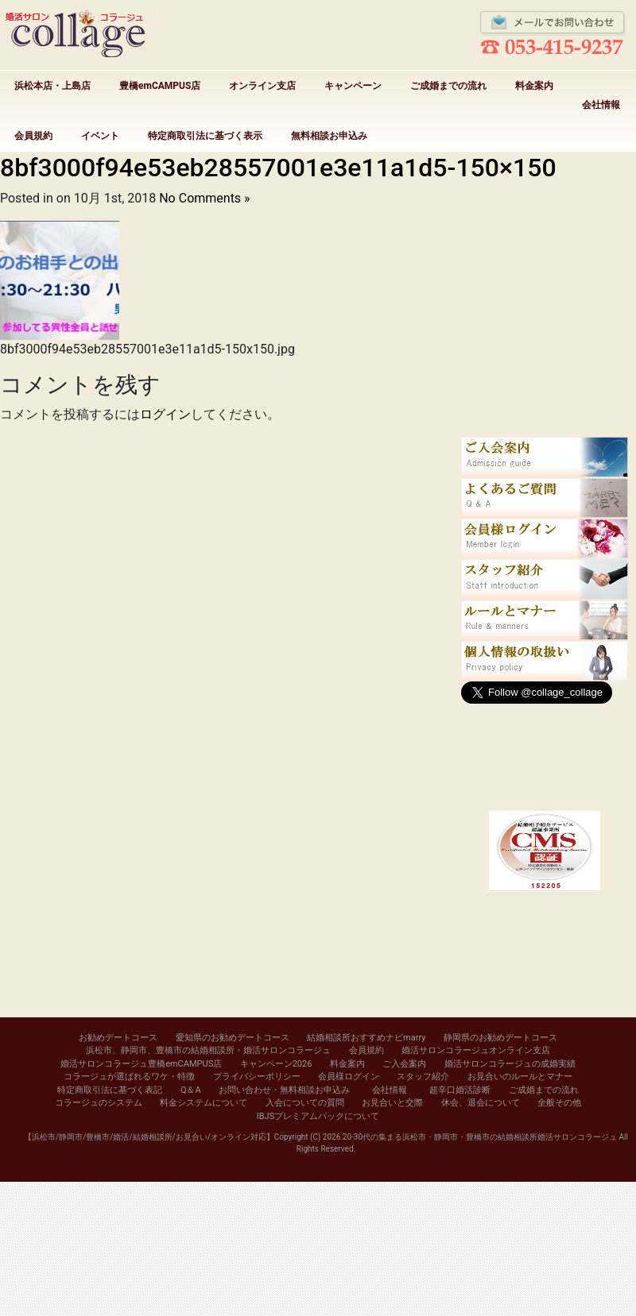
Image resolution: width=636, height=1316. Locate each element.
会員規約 (33, 135)
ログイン (165, 414)
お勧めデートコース (118, 1037)
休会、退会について (480, 1103)
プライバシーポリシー (257, 1076)
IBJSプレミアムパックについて (318, 1116)
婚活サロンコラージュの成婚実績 (510, 1064)
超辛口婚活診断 (460, 1090)
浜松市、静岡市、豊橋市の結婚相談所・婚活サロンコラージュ (208, 1050)
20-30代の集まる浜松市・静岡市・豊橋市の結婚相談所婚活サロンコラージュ (480, 1137)
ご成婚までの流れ (448, 85)
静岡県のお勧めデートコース (500, 1037)
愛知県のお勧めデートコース (232, 1037)
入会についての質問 (305, 1103)
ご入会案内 (404, 1064)
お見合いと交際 (392, 1103)
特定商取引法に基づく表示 (205, 135)
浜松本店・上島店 (52, 85)
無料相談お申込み (329, 135)
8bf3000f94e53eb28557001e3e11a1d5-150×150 (278, 167)
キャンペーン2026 (276, 1064)
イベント (100, 135)
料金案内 (534, 85)
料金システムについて (203, 1103)
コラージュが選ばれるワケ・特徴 (129, 1076)
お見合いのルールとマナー (519, 1076)
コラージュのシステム (98, 1103)
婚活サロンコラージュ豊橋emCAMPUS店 (141, 1064)
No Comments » (204, 198)
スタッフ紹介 (423, 1076)
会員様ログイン (348, 1076)
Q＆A (190, 1090)
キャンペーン (353, 85)
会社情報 (601, 104)
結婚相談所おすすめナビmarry (366, 1037)
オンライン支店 (262, 85)
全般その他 (559, 1103)
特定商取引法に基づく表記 (109, 1090)
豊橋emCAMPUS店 (159, 85)
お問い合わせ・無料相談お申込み (284, 1090)
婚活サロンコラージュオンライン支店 (475, 1050)
